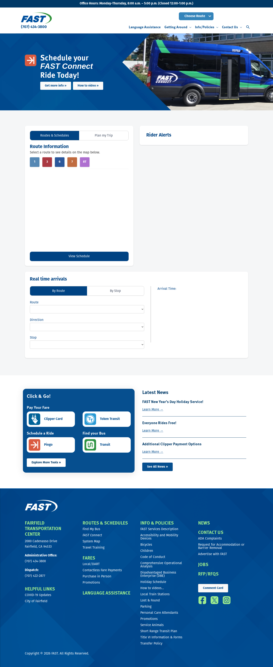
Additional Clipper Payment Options (172, 443)
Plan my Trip (104, 135)
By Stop (115, 291)
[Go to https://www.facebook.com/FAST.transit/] (202, 601)
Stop (33, 338)
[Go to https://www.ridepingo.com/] (51, 445)
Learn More (152, 409)
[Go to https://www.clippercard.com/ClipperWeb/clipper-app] (51, 419)
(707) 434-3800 (34, 27)
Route (34, 303)
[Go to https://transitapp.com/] (107, 445)
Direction (37, 320)
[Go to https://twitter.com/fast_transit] (214, 601)
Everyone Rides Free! (159, 422)
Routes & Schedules (54, 135)
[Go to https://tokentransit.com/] (107, 419)
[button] (196, 16)
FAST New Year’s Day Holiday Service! (173, 401)
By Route (58, 291)
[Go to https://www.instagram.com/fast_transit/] (227, 601)
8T (84, 162)
